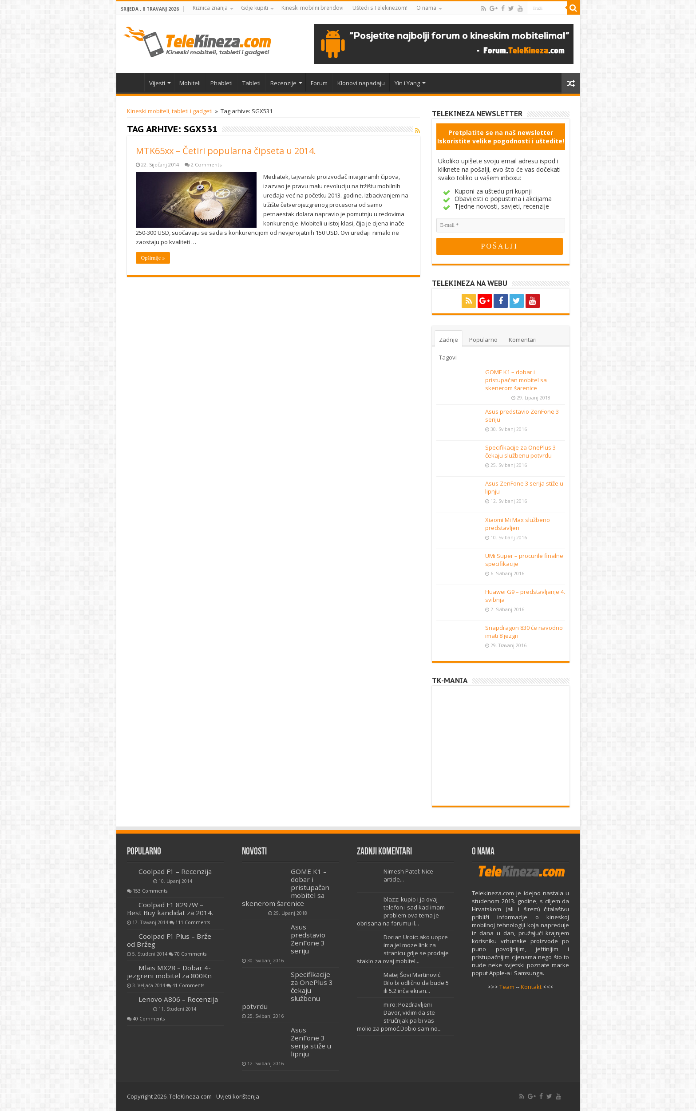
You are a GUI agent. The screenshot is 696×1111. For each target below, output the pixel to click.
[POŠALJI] (499, 246)
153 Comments (150, 891)
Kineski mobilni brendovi (312, 8)
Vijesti (157, 83)
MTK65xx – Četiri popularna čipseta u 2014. (226, 151)
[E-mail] (500, 225)
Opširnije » (153, 258)
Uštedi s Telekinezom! (379, 8)
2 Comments (206, 164)
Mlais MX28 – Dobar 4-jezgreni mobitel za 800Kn (169, 971)
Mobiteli (190, 83)
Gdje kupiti (254, 8)
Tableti (251, 83)
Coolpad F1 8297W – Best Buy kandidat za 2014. (170, 908)
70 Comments (190, 954)
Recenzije (283, 83)
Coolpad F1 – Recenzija (175, 871)
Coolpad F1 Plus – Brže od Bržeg (169, 940)
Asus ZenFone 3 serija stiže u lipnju (311, 1041)
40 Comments (149, 1019)
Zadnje (448, 340)
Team (506, 987)
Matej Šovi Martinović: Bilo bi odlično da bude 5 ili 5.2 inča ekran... (416, 983)
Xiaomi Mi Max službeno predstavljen (517, 524)
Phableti (221, 83)
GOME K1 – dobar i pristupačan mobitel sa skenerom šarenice (516, 380)
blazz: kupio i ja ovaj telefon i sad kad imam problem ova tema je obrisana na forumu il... (401, 911)
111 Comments (192, 922)
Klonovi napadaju (361, 83)
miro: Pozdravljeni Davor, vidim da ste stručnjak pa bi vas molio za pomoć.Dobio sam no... (399, 1016)
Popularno (483, 340)
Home (132, 82)
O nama (426, 8)
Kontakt (531, 987)
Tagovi (448, 357)
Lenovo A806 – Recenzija (178, 999)
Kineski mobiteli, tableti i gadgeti (170, 111)
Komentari (523, 340)
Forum (319, 83)
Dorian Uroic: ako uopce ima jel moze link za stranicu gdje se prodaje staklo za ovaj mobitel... (403, 949)
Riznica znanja (210, 8)
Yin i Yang (407, 83)
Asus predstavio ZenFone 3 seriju (308, 938)
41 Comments (188, 985)
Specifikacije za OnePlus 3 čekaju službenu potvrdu (520, 451)
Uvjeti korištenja (237, 1096)
